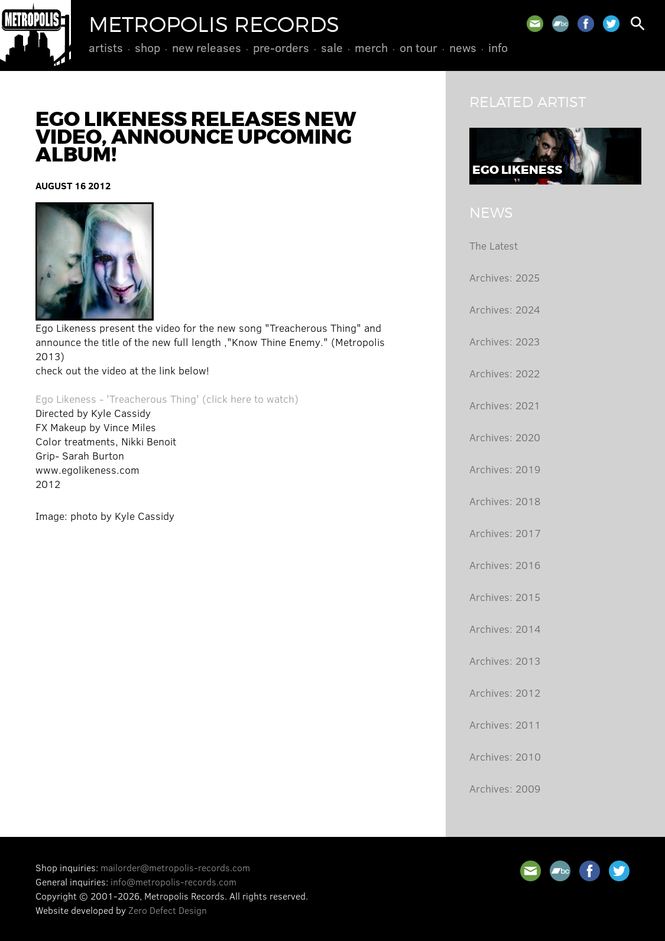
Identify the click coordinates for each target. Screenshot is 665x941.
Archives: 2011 (505, 724)
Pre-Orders (281, 47)
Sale (332, 47)
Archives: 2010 (505, 756)
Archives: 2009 (504, 788)
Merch (371, 47)
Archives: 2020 (504, 437)
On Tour (418, 47)
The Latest (493, 245)
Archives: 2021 (504, 405)
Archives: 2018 (504, 501)
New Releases (206, 47)
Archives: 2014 (505, 629)
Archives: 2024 (504, 309)
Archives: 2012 (504, 692)
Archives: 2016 (504, 565)
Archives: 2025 (504, 277)
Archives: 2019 (504, 469)
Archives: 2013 (504, 661)
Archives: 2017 (505, 533)
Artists (106, 47)
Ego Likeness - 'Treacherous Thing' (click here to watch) (167, 399)
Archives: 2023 (504, 341)
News (462, 47)
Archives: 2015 (504, 597)
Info (498, 47)
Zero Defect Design (167, 910)
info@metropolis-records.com (173, 881)
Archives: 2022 (504, 373)
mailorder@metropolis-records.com (175, 867)
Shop (147, 47)
